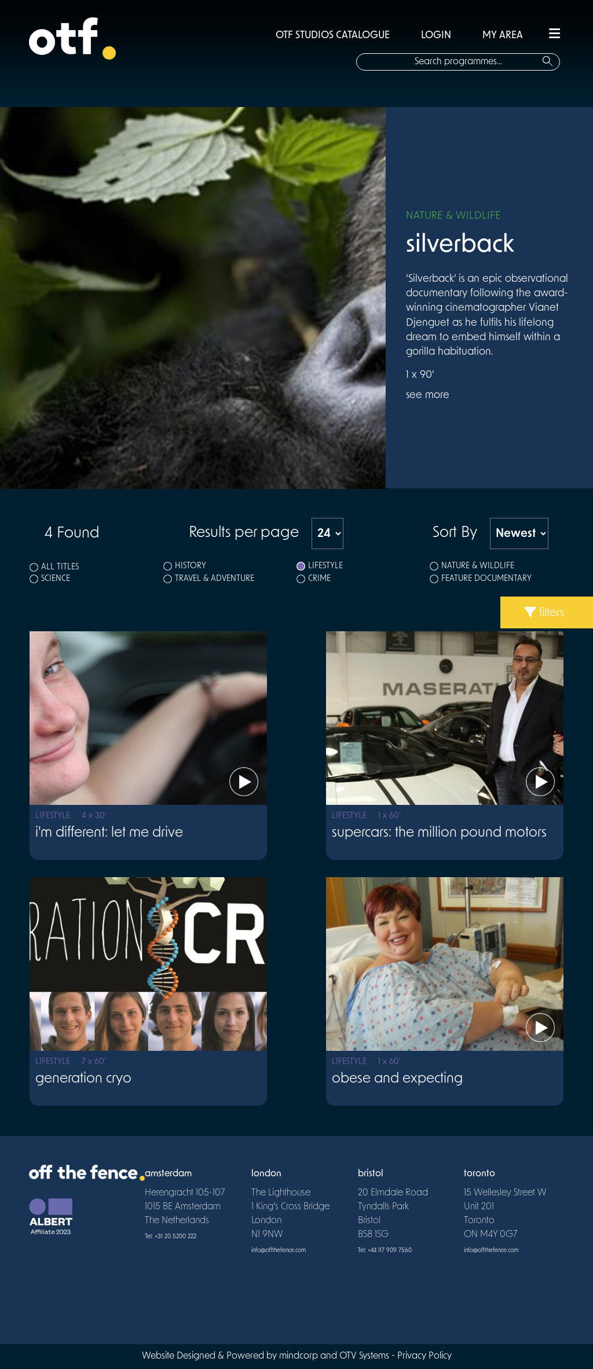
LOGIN (436, 36)
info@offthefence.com (278, 1250)
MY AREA (502, 36)
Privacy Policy (424, 1356)
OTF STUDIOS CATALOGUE (333, 36)
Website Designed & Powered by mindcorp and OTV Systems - (269, 1356)
